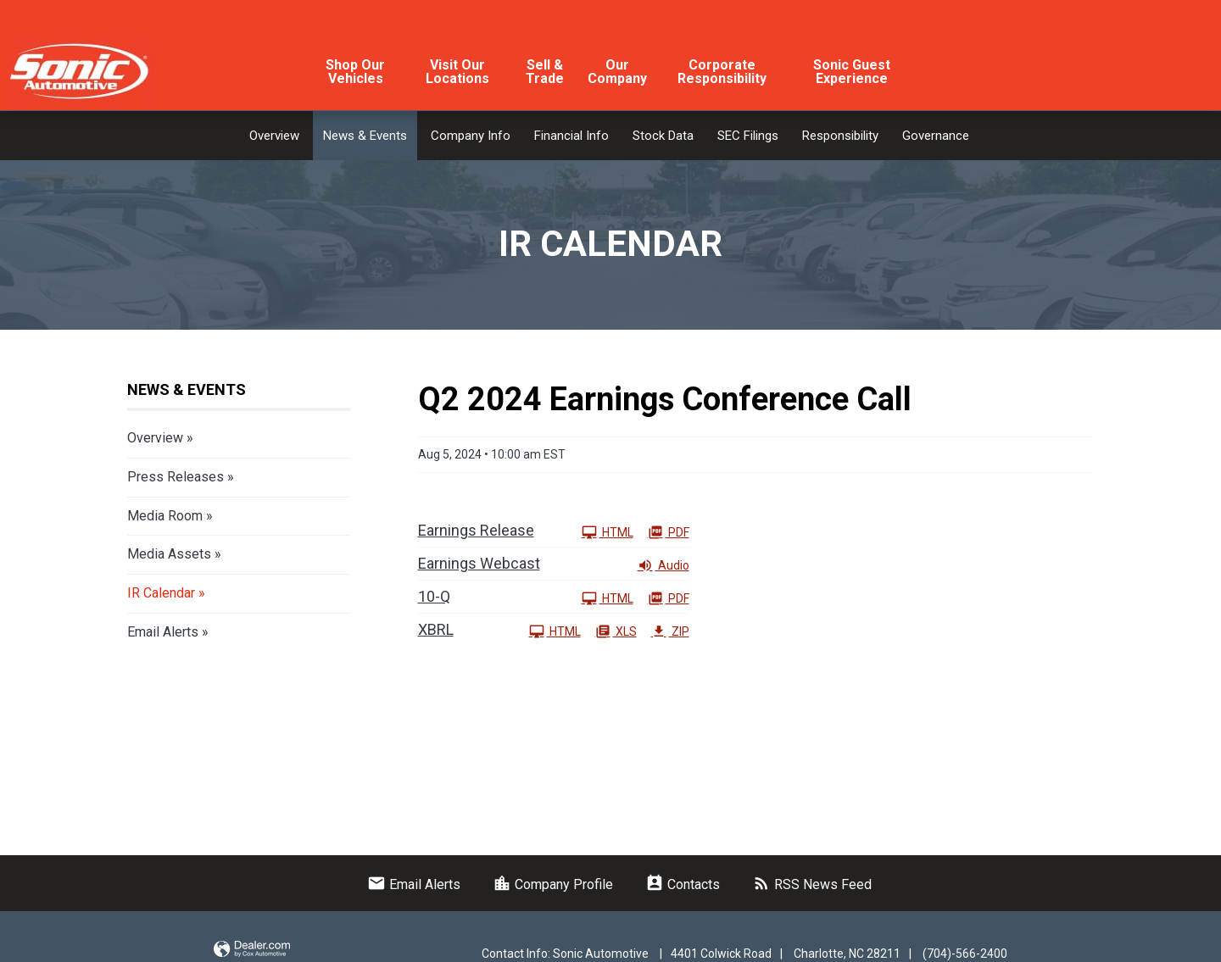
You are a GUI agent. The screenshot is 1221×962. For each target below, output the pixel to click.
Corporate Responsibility (722, 71)
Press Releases (175, 477)
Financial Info (571, 135)
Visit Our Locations (457, 71)
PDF (668, 531)
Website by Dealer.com (252, 950)
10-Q (434, 596)
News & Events (365, 135)
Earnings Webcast (479, 563)
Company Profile (553, 884)
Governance (935, 135)
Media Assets (169, 554)
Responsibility (840, 135)
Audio (663, 565)
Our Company (617, 71)
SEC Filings (747, 135)
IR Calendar (161, 593)
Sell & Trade (545, 71)
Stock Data (663, 135)
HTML (607, 531)
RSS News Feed (812, 884)
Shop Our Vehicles (355, 71)
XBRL (436, 629)
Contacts (682, 884)
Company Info (470, 135)
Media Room (165, 516)
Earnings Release (476, 530)
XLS (616, 631)
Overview (274, 135)
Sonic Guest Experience (851, 71)
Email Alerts (162, 632)
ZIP (670, 631)
